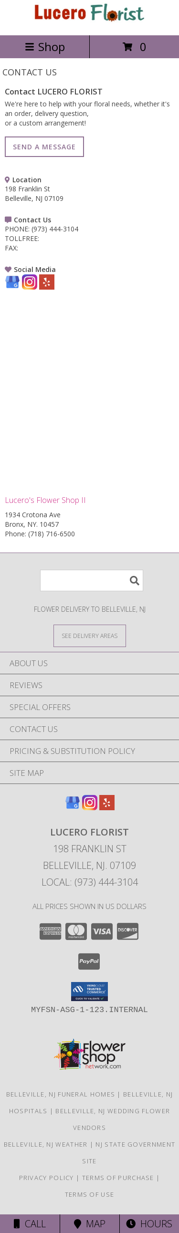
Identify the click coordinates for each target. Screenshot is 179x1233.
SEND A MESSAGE (44, 146)
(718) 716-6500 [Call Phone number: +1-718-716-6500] (51, 533)
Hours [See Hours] (149, 1223)
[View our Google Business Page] (12, 287)
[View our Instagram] (29, 287)
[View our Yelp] (46, 287)
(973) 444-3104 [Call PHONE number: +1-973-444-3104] (55, 228)
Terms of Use (90, 1194)
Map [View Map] (89, 1223)
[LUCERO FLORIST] (89, 21)
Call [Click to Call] (30, 1223)
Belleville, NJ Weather (46, 1144)
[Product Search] (91, 580)
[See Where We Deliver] (89, 635)
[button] (89, 991)
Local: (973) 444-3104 (90, 882)
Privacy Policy (46, 1177)
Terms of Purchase (118, 1177)
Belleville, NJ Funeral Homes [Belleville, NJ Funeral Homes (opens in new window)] (60, 1094)
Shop (45, 46)
